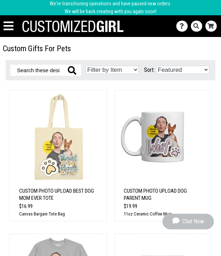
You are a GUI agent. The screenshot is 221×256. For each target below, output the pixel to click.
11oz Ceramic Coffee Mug (148, 214)
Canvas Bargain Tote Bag (42, 214)
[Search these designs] (45, 70)
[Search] (198, 26)
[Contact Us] (183, 26)
